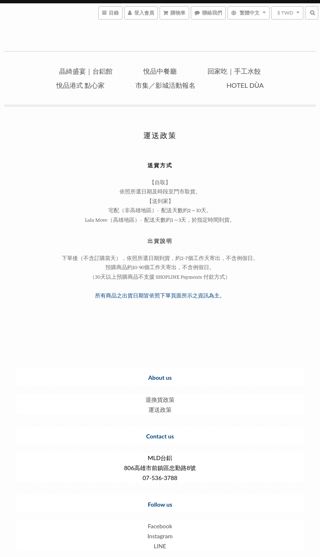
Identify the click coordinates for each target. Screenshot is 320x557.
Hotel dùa (245, 85)
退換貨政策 (160, 399)
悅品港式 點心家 (80, 85)
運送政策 (160, 409)
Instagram (160, 536)
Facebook (160, 526)
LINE (160, 546)
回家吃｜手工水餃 (234, 71)
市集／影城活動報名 (165, 85)
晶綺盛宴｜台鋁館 (85, 71)
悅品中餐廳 (160, 71)
